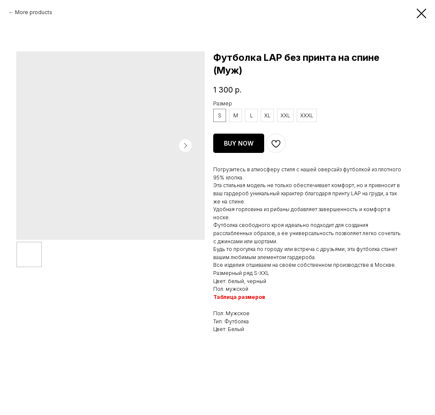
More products (33, 12)
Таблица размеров (239, 297)
